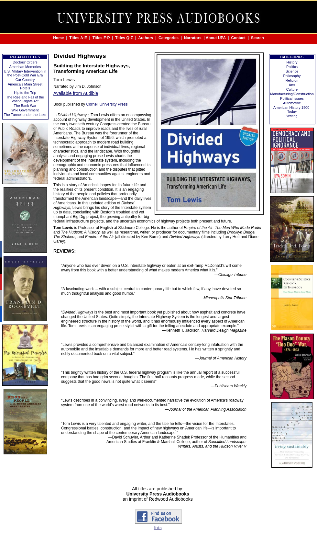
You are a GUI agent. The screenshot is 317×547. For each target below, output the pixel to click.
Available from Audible (75, 93)
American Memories (25, 67)
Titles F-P (101, 38)
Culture (292, 89)
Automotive (292, 103)
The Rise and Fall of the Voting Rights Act (25, 99)
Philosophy (292, 76)
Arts (292, 85)
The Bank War (25, 106)
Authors (145, 38)
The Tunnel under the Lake (25, 115)
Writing (291, 116)
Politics (292, 67)
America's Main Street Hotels (25, 86)
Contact (238, 38)
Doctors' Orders (25, 62)
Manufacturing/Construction (292, 94)
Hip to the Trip (25, 93)
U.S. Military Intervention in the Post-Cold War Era (25, 73)
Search (257, 38)
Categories (168, 38)
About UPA (216, 38)
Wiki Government (24, 110)
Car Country (25, 80)
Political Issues (292, 98)
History (291, 62)
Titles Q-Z (124, 38)
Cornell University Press (106, 104)
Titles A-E (78, 38)
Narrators (193, 38)
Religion (292, 80)
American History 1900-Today (292, 109)
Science (292, 71)
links (157, 528)
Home (58, 38)
